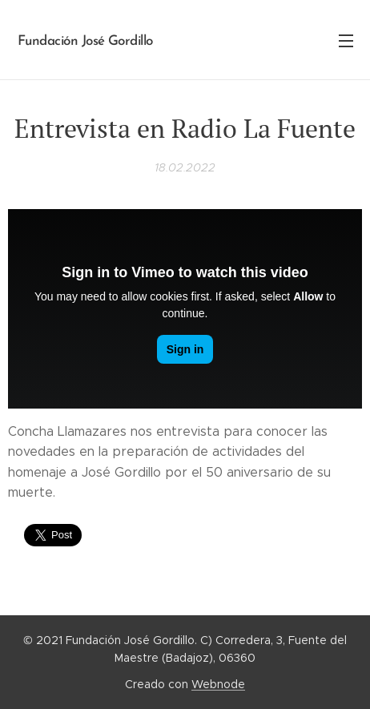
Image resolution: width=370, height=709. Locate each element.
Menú (346, 41)
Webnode (218, 684)
